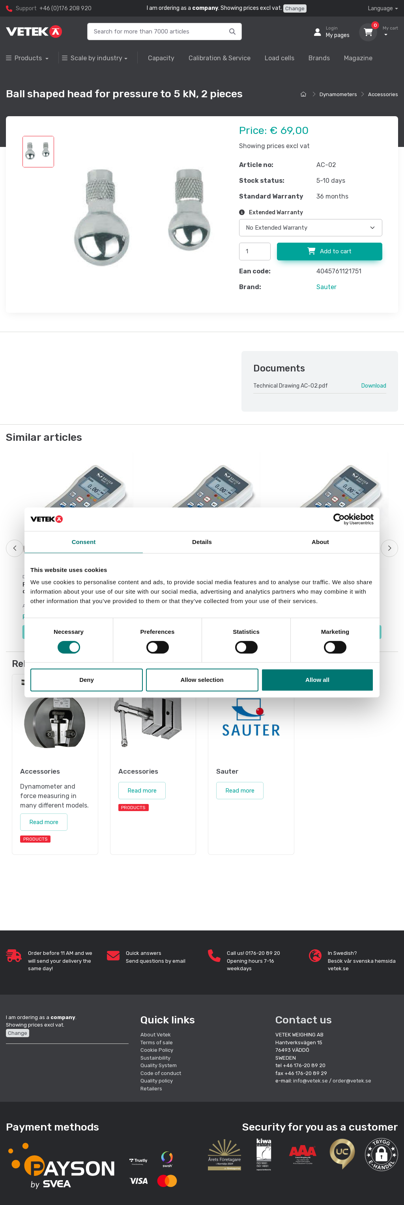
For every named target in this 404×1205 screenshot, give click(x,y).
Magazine (358, 58)
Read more (43, 822)
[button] (381, 1154)
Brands (319, 58)
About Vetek (155, 1035)
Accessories (383, 94)
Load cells (279, 58)
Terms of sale (156, 1042)
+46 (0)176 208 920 (65, 8)
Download (373, 385)
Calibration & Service (220, 58)
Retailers (151, 1089)
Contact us (303, 1020)
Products (24, 58)
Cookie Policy (156, 1050)
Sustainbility (156, 1058)
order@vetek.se (352, 1081)
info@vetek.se (310, 1081)
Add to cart (329, 251)
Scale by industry (92, 58)
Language (380, 8)
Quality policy (156, 1081)
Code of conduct (160, 1073)
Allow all (317, 679)
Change (295, 8)
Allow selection (201, 679)
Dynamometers (338, 94)
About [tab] (320, 541)
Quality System (158, 1065)
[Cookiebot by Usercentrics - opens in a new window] (339, 519)
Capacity (161, 58)
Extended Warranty (271, 212)
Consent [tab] (84, 541)
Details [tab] (202, 541)
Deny (86, 679)
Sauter (326, 287)
